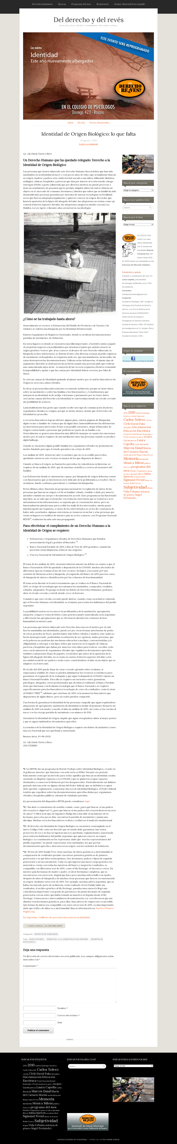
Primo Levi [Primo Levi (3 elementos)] (127, 467)
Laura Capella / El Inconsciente (45, 926)
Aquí (87, 801)
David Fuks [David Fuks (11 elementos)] (138, 423)
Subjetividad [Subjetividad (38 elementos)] (135, 487)
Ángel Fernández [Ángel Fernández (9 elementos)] (132, 496)
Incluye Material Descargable (129, 4)
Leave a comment (88, 144)
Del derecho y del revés (89, 20)
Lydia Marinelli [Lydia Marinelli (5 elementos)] (141, 444)
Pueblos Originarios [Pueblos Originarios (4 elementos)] (138, 471)
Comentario (30, 965)
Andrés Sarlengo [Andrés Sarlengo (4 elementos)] (143, 413)
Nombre (62, 1008)
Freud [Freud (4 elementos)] (125, 434)
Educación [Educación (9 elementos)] (129, 430)
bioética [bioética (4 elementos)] (126, 416)
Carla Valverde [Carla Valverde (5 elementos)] (138, 416)
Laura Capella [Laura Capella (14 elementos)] (46, 1087)
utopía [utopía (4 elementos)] (150, 488)
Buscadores (36, 939)
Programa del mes (81, 4)
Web (59, 1022)
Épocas (62, 4)
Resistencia (103, 4)
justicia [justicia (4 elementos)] (133, 440)
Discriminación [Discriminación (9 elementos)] (141, 427)
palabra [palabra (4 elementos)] (147, 463)
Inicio (71, 122)
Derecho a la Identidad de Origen (67, 939)
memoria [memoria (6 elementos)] (143, 459)
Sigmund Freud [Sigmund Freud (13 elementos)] (134, 480)
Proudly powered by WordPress (72, 1139)
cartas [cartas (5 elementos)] (149, 420)
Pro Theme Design (111, 1139)
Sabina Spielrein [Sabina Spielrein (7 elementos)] (37, 1113)
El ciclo (81, 122)
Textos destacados (99, 122)
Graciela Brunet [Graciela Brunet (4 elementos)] (135, 434)
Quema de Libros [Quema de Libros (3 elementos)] (46, 1110)
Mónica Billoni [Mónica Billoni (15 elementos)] (133, 463)
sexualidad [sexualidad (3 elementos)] (137, 477)
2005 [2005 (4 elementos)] (125, 413)
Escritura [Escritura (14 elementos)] (143, 431)
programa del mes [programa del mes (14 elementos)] (43, 1107)
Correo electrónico (68, 1015)
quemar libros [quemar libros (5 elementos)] (137, 474)
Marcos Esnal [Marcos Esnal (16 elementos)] (133, 448)
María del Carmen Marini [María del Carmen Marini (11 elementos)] (137, 449)
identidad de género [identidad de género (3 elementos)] (136, 437)
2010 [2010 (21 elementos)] (131, 412)
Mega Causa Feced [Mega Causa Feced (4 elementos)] (145, 455)
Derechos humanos (42, 4)
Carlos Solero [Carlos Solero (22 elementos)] (134, 419)
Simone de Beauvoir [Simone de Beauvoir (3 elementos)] (51, 1117)
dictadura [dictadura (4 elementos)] (127, 427)
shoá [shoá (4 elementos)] (143, 477)
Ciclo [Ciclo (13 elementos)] (127, 424)
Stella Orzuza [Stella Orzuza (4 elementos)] (135, 483)
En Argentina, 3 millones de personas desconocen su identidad (56, 917)
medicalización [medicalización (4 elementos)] (129, 455)
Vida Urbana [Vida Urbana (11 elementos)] (131, 491)
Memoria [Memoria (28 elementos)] (131, 458)
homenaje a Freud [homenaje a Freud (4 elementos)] (30, 1084)
